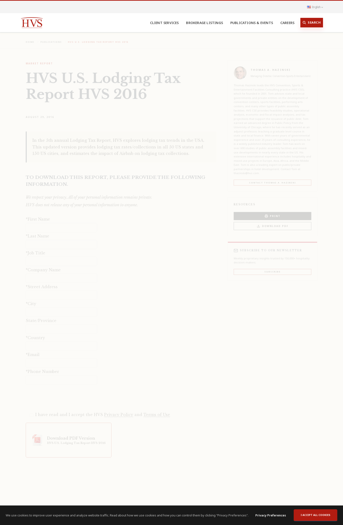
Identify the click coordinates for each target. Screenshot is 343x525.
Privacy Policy (118, 411)
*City (31, 300)
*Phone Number (42, 368)
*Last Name (37, 233)
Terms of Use (156, 411)
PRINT (272, 213)
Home (30, 38)
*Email (33, 351)
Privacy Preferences (270, 515)
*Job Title (35, 250)
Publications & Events (251, 22)
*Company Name (43, 267)
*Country (35, 334)
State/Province (41, 317)
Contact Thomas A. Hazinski (272, 179)
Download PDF (272, 223)
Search (312, 22)
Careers (287, 22)
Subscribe (272, 268)
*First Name (38, 216)
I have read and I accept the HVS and (102, 411)
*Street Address (42, 283)
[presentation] (62, 394)
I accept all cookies (315, 515)
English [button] (315, 7)
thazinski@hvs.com (246, 170)
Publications (51, 38)
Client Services (164, 22)
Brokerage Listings (204, 22)
